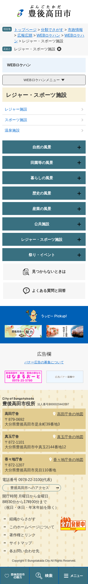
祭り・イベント (42, 255)
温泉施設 (12, 130)
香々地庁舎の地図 (68, 460)
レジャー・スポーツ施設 (34, 49)
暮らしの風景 (42, 178)
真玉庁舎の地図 (70, 437)
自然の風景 (41, 147)
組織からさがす (22, 519)
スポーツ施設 (16, 120)
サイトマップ (20, 543)
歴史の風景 (41, 193)
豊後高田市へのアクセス (29, 488)
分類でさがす (52, 30)
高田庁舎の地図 (70, 414)
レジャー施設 (16, 109)
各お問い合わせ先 (24, 551)
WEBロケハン (48, 35)
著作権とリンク (22, 535)
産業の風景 (41, 209)
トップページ (25, 30)
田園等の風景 (42, 163)
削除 (59, 49)
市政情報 (75, 30)
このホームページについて (31, 527)
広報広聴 (24, 35)
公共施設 (41, 224)
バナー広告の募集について (44, 362)
